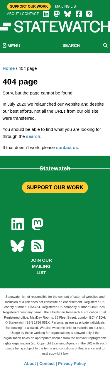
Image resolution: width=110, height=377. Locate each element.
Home (9, 68)
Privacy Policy (72, 363)
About (30, 363)
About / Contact (23, 14)
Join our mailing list (41, 266)
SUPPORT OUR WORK (55, 187)
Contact (47, 363)
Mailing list (66, 6)
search (33, 136)
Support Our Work (29, 6)
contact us (67, 147)
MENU (11, 45)
